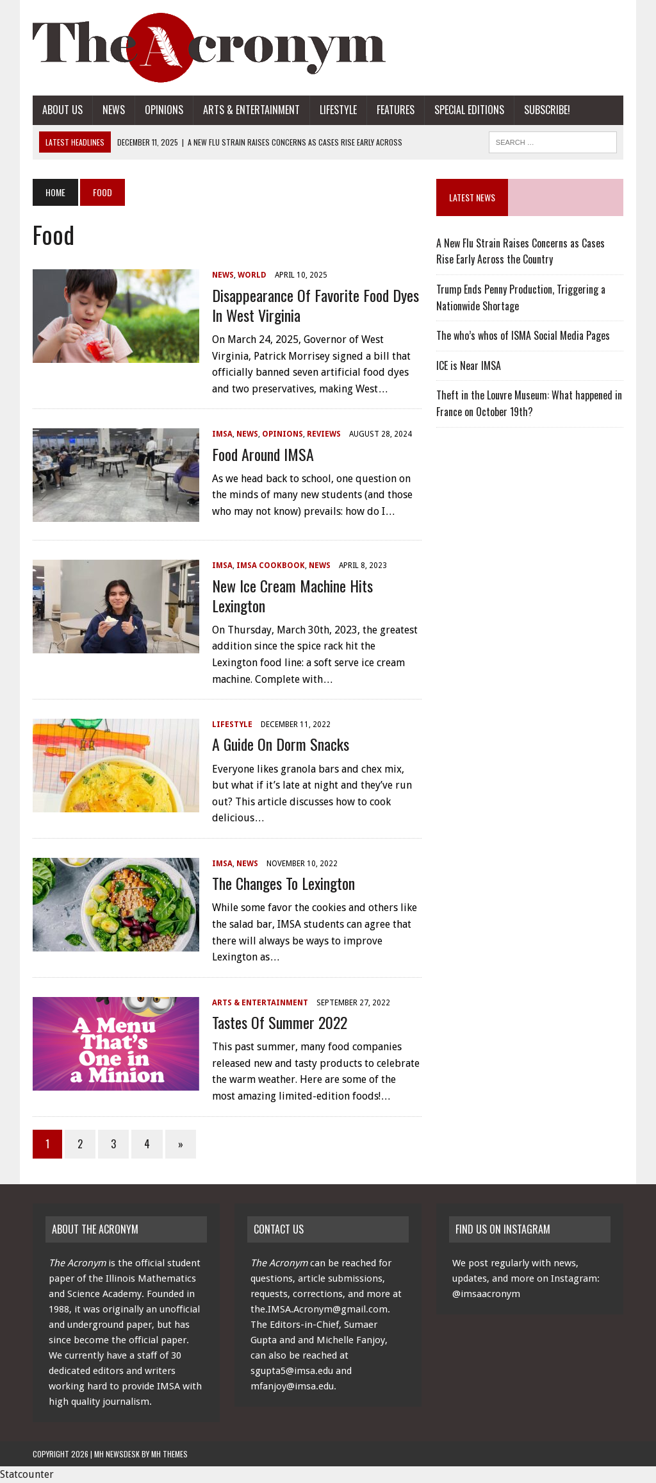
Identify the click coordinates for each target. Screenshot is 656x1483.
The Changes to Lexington (283, 882)
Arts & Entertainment (251, 109)
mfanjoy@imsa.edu (292, 1386)
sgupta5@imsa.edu (291, 1371)
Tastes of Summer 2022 (279, 1022)
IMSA (222, 434)
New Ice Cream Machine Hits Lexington (292, 595)
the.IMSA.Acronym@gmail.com (319, 1309)
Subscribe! (547, 109)
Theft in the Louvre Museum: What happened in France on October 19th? (529, 403)
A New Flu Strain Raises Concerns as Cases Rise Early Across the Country (520, 251)
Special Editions (469, 109)
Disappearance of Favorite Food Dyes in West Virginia (315, 304)
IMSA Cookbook (270, 565)
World (252, 275)
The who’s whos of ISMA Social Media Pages (523, 335)
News (113, 109)
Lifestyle (338, 109)
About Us (62, 109)
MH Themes (169, 1453)
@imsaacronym (486, 1294)
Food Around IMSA (263, 453)
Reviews (324, 434)
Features (395, 109)
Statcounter (27, 1474)
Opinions (164, 109)
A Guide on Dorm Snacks (280, 743)
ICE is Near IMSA (468, 365)
